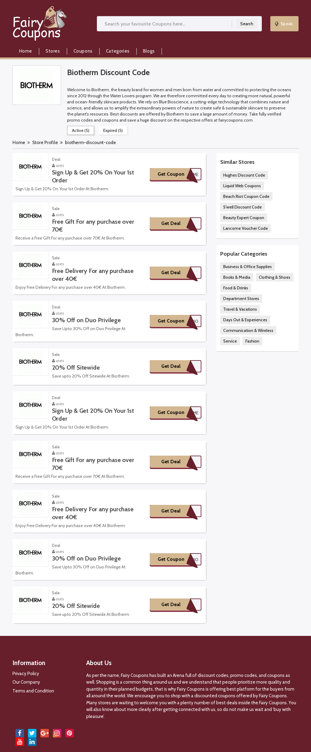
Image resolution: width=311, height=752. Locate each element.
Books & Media (236, 277)
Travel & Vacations (240, 309)
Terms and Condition (33, 691)
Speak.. (284, 23)
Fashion (252, 341)
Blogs (149, 51)
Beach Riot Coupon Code (246, 196)
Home (25, 51)
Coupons (83, 51)
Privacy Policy (25, 673)
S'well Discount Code (242, 207)
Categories (118, 51)
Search (246, 23)
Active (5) (80, 130)
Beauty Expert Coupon (243, 217)
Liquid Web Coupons (242, 185)
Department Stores (241, 298)
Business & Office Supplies (247, 266)
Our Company (26, 682)
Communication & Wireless (248, 330)
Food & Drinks (235, 288)
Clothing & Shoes (274, 277)
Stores (53, 51)
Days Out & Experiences (245, 320)
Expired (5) (113, 130)
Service (230, 341)
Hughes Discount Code (244, 175)
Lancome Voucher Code (245, 228)
